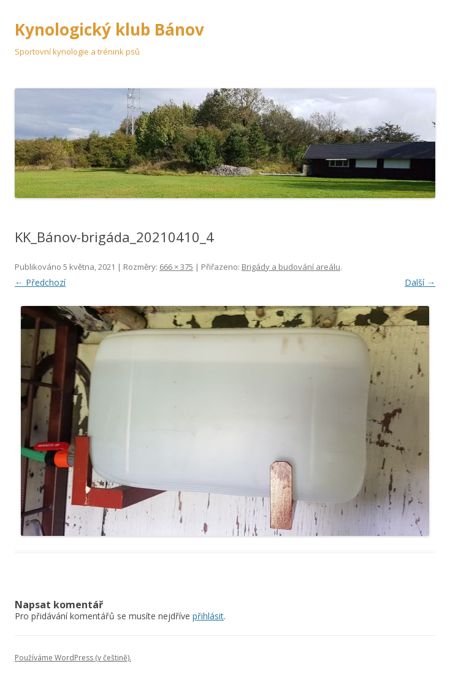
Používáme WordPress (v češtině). (73, 657)
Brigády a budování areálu (291, 266)
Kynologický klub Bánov (109, 29)
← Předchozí (40, 282)
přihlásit (208, 616)
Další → (420, 282)
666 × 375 (176, 266)
